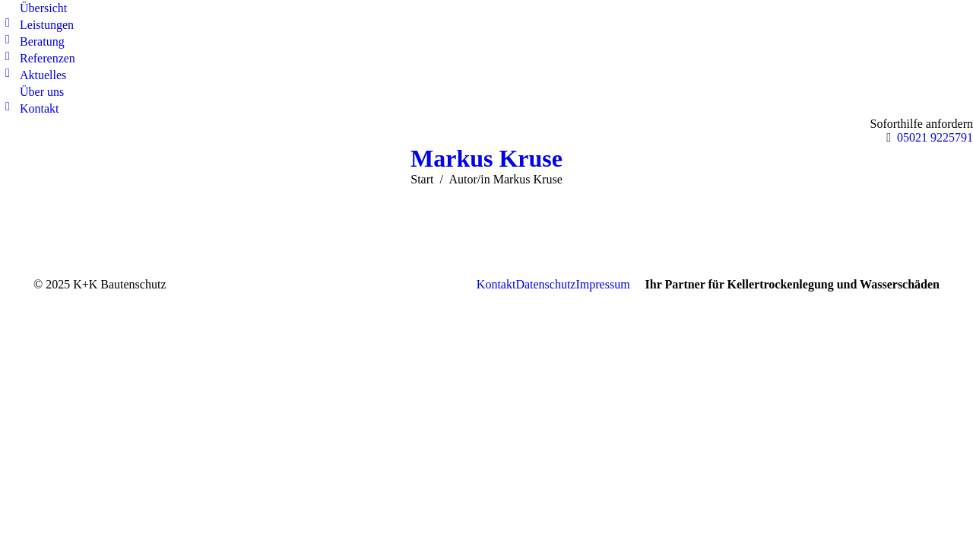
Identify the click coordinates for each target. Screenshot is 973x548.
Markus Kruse (486, 158)
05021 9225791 (935, 137)
